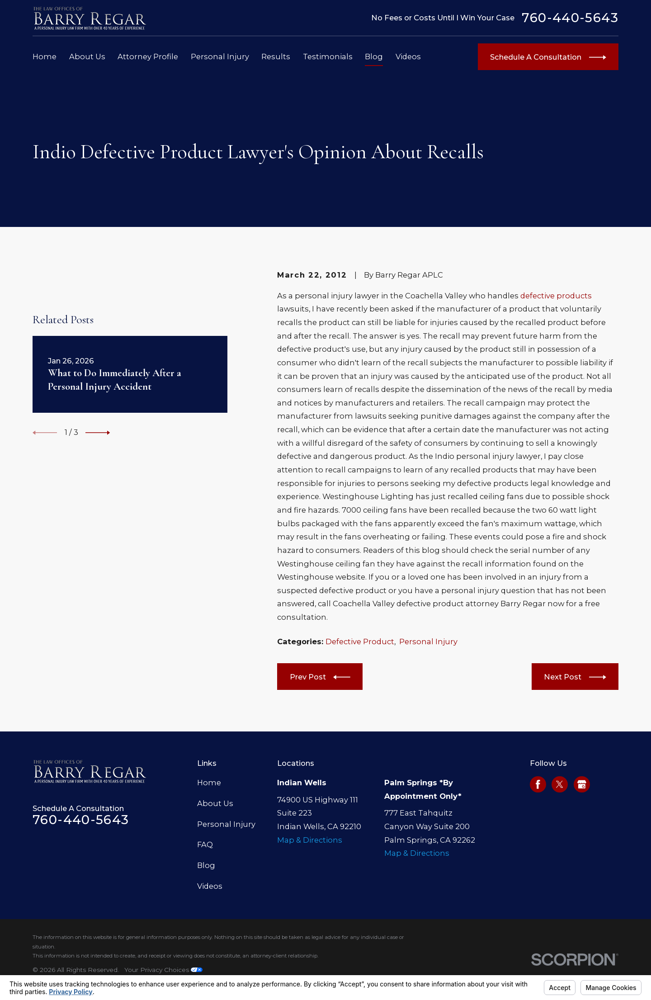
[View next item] (97, 432)
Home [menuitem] (45, 56)
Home (209, 782)
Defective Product (360, 641)
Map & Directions (309, 839)
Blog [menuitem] (374, 56)
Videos (209, 886)
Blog (206, 865)
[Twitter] (559, 784)
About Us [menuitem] (87, 56)
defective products (556, 295)
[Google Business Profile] (581, 784)
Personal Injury (428, 641)
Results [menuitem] (275, 56)
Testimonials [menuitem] (328, 56)
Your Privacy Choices (163, 969)
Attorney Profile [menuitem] (148, 56)
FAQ (205, 844)
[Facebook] (537, 784)
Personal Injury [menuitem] (220, 56)
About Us (215, 803)
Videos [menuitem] (408, 56)
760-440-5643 (570, 18)
